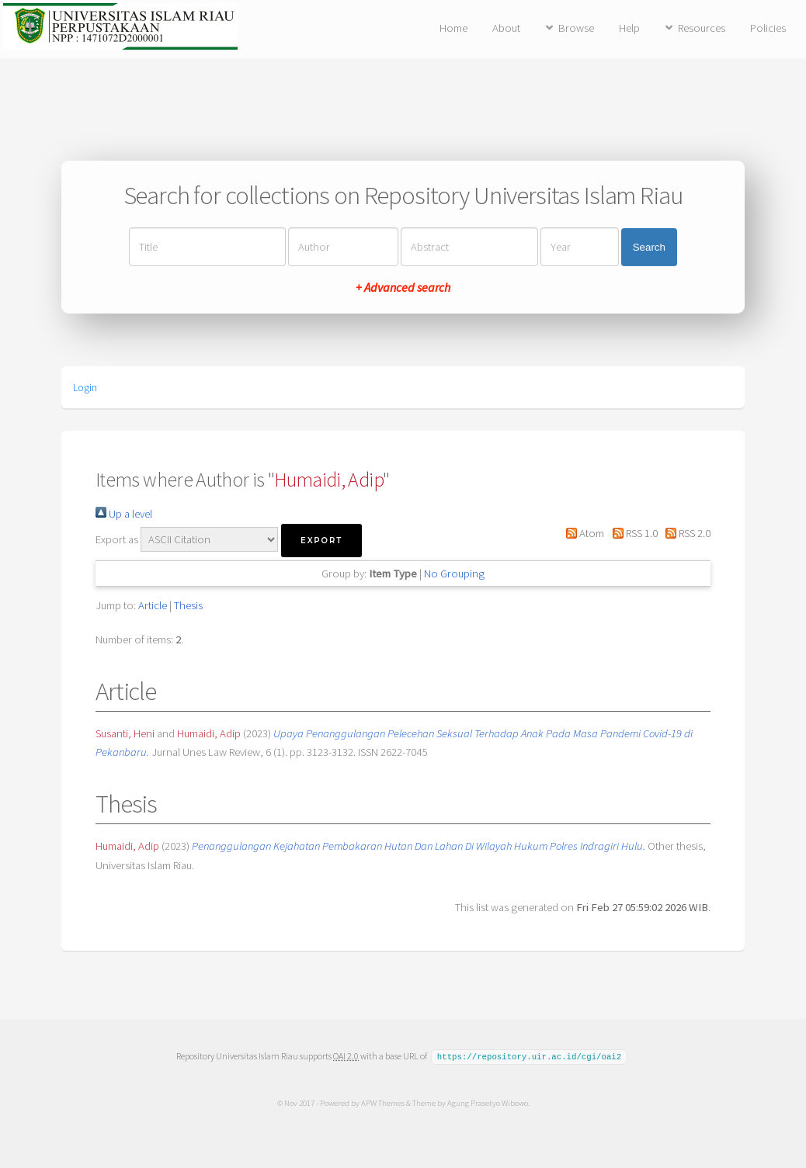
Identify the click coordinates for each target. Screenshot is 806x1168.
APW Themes (382, 1102)
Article (152, 605)
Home (453, 28)
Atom (582, 533)
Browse (576, 28)
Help (629, 28)
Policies (768, 28)
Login (85, 387)
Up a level (124, 514)
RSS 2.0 (685, 533)
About (506, 28)
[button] (321, 540)
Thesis (188, 605)
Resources (701, 28)
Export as (117, 539)
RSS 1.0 (631, 533)
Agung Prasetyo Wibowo (486, 1102)
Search (649, 247)
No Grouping (454, 574)
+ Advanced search (403, 287)
